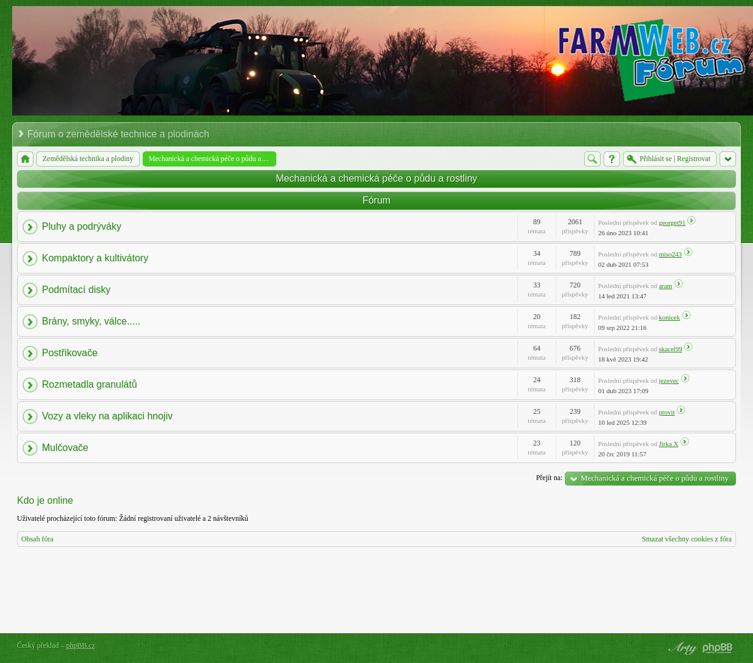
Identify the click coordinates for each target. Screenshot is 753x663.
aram (665, 285)
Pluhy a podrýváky (81, 226)
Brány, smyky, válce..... (91, 321)
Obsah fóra (37, 539)
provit (667, 412)
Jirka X (668, 443)
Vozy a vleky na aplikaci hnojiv (107, 416)
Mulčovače (65, 447)
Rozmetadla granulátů (89, 384)
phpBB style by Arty (681, 648)
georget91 (672, 222)
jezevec (669, 380)
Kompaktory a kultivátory (95, 258)
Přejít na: (549, 477)
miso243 (670, 254)
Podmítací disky (76, 289)
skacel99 (670, 348)
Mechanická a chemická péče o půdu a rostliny (376, 178)
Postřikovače (70, 353)
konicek (669, 317)
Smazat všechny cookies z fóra (687, 539)
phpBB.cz (80, 645)
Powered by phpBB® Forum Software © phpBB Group (718, 648)
